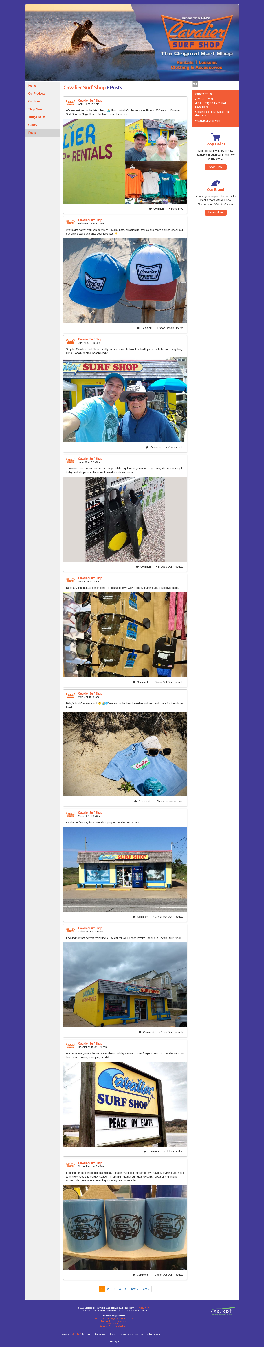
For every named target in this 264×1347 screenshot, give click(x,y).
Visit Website (174, 447)
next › (134, 1288)
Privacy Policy (143, 1308)
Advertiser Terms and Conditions (113, 1326)
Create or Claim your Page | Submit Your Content (113, 1319)
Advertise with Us (114, 1324)
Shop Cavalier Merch (170, 328)
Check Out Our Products (168, 682)
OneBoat (77, 1334)
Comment (156, 208)
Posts (32, 132)
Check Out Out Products (168, 916)
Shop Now (35, 109)
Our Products (36, 93)
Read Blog (176, 208)
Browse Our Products (169, 566)
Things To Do (36, 117)
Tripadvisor (195, 85)
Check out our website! (169, 801)
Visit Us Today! (173, 1151)
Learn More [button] (215, 212)
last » (146, 1288)
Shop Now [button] (215, 167)
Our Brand (34, 101)
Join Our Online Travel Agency (113, 1321)
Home (32, 85)
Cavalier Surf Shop (84, 87)
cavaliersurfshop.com (207, 120)
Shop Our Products (171, 1032)
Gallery (32, 124)
